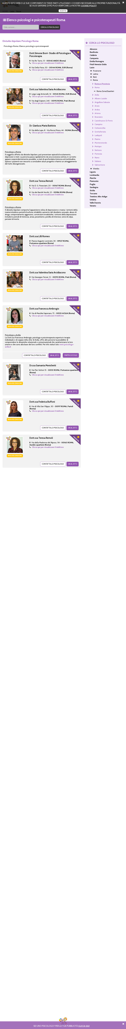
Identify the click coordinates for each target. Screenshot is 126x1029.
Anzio (97, 106)
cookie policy (89, 5)
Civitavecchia (100, 128)
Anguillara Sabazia (102, 102)
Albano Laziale (101, 98)
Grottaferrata (100, 132)
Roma (97, 87)
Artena (97, 113)
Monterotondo (101, 143)
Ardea (97, 109)
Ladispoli (98, 135)
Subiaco (98, 161)
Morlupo (98, 146)
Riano (97, 157)
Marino (97, 139)
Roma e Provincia (102, 84)
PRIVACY (94, 1020)
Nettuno (98, 150)
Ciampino (98, 124)
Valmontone (100, 165)
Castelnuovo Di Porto (104, 121)
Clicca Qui (84, 1026)
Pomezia (98, 154)
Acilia (97, 95)
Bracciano (99, 117)
